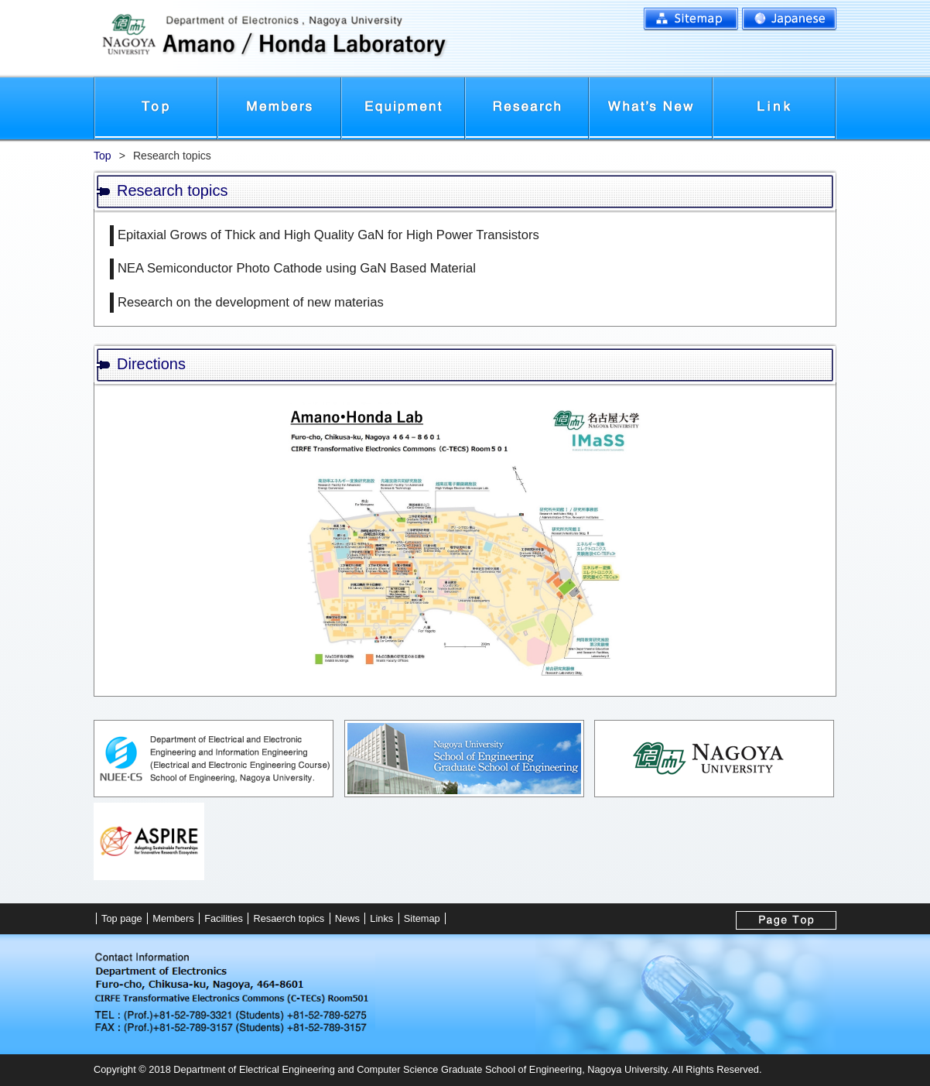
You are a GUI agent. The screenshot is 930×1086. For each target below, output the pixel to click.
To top (786, 920)
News (651, 108)
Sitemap (691, 19)
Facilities (403, 108)
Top (102, 155)
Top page (155, 108)
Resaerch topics (288, 918)
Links (774, 108)
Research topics (527, 108)
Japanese (789, 19)
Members (279, 108)
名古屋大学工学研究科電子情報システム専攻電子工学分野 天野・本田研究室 (348, 39)
